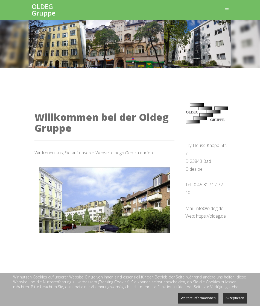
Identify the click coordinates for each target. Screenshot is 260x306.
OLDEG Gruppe (43, 9)
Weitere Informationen (198, 298)
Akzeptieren (235, 298)
